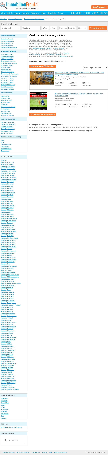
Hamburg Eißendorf (7, 208)
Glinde (3, 405)
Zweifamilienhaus (6, 100)
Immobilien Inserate (7, 39)
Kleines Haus (5, 109)
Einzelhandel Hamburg (53, 54)
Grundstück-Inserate (7, 122)
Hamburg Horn (5, 264)
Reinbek (3, 418)
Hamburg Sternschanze (8, 363)
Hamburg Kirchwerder (8, 272)
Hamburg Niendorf (7, 311)
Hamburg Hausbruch (7, 253)
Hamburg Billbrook (7, 186)
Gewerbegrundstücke (8, 129)
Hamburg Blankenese (8, 192)
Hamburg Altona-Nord (8, 173)
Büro (2, 142)
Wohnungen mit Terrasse (9, 76)
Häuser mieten (5, 102)
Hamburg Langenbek (7, 279)
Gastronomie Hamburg (15, 19)
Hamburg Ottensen (7, 324)
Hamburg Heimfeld (7, 255)
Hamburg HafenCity (7, 236)
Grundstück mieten (7, 131)
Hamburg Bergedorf (7, 182)
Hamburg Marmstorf (7, 294)
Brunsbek (4, 411)
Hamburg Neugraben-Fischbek (10, 305)
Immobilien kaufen (7, 45)
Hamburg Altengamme (8, 167)
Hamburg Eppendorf (7, 216)
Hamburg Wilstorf (6, 385)
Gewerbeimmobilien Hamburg (11, 137)
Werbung (44, 452)
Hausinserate (5, 96)
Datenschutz (36, 452)
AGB (50, 452)
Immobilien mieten (7, 43)
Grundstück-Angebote (8, 124)
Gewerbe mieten (6, 144)
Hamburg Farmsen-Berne (9, 218)
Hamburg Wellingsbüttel (8, 380)
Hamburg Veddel (6, 372)
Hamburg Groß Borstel (8, 229)
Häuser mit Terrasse (7, 115)
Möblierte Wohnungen (8, 85)
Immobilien (25, 13)
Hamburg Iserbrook (7, 268)
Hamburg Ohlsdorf (7, 318)
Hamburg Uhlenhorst (7, 370)
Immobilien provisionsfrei (9, 47)
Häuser (43, 13)
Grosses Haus (5, 111)
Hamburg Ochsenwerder (9, 316)
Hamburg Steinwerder (8, 359)
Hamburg (4, 160)
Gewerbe (60, 13)
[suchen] (13, 440)
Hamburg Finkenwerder (8, 221)
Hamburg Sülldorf (6, 344)
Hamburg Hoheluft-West (8, 259)
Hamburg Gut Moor (7, 234)
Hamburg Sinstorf (6, 348)
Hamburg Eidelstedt (7, 210)
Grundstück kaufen (7, 133)
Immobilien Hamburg (8, 35)
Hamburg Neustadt (7, 309)
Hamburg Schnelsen (7, 346)
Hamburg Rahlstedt (7, 329)
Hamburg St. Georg (7, 352)
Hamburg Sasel (6, 342)
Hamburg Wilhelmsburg (8, 383)
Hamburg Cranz (6, 199)
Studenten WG (5, 67)
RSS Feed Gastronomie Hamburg (11, 427)
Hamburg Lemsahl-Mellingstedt (11, 283)
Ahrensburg (4, 414)
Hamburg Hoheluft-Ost (8, 257)
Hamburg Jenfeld (6, 270)
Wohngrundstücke (7, 127)
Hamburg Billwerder (7, 190)
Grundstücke (52, 13)
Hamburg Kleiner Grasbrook (10, 275)
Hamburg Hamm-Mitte (8, 240)
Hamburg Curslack (7, 201)
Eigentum (4, 104)
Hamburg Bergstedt (7, 184)
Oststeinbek (5, 403)
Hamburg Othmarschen (8, 322)
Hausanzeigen (5, 98)
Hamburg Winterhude (8, 387)
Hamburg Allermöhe (7, 162)
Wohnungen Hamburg (8, 51)
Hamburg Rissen (6, 335)
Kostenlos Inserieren (13, 13)
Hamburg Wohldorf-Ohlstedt (10, 389)
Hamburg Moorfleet (7, 298)
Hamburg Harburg (6, 249)
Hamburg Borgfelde (7, 195)
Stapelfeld (4, 401)
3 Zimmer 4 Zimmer (7, 80)
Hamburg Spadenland (8, 350)
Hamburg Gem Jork (7, 227)
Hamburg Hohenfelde (8, 262)
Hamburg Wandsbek (7, 378)
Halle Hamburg (59, 48)
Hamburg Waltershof (7, 376)
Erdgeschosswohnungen (9, 63)
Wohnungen (35, 13)
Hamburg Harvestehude (8, 251)
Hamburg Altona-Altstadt (8, 171)
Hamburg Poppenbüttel (8, 326)
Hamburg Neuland (7, 307)
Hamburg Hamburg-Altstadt (9, 238)
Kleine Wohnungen (7, 87)
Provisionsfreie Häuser (8, 107)
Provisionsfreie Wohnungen (9, 74)
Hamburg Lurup (6, 290)
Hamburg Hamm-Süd (7, 244)
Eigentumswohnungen (8, 61)
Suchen (2, 13)
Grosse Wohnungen (7, 89)
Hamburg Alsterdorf (7, 164)
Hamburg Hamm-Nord (8, 242)
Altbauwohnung (6, 69)
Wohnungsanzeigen (7, 56)
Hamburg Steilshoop (7, 357)
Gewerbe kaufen (6, 149)
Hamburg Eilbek (6, 212)
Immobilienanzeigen (7, 41)
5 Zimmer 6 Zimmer (7, 82)
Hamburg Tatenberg (7, 365)
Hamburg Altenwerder (8, 169)
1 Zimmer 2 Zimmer (7, 78)
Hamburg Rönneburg (7, 331)
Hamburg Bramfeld (7, 197)
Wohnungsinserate (7, 54)
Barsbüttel (4, 398)
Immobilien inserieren (23, 452)
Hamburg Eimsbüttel (7, 214)
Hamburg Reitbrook (7, 333)
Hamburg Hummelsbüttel (9, 266)
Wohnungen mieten (7, 59)
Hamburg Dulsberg (7, 203)
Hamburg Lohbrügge (7, 285)
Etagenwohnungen (7, 65)
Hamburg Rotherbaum (8, 339)
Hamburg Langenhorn (8, 281)
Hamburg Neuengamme (8, 303)
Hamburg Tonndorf (7, 368)
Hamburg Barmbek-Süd (8, 179)
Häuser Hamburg (7, 92)
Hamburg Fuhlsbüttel (7, 225)
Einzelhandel (5, 151)
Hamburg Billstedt (6, 188)
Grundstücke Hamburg (8, 119)
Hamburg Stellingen (7, 361)
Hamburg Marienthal (7, 292)
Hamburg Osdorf (6, 320)
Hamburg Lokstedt (7, 288)
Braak (3, 407)
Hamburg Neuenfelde (8, 301)
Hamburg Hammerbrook (8, 246)
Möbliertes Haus (6, 113)
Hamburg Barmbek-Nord (9, 177)
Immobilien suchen (8, 452)
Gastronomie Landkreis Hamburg (34, 19)
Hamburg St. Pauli (7, 355)
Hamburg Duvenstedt (7, 205)
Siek (2, 416)
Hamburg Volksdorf (7, 374)
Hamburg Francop (7, 223)
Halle (2, 140)
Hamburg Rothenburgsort (9, 337)
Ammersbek (5, 409)
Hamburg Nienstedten (8, 313)
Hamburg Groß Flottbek (8, 231)
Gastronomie (5, 146)
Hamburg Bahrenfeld (7, 175)
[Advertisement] (92, 51)
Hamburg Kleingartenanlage (10, 277)
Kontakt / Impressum (60, 452)
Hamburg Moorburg (7, 296)
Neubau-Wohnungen (7, 72)
